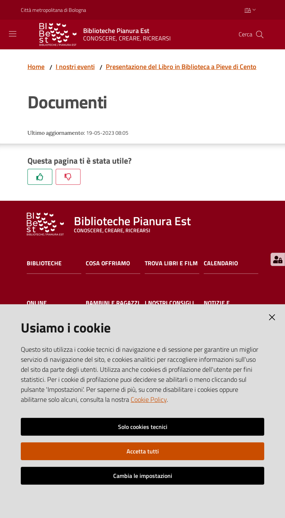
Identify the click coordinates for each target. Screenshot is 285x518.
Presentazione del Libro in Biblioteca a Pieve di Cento (181, 67)
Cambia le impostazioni (142, 475)
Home (36, 67)
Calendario (221, 263)
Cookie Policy (149, 399)
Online (37, 303)
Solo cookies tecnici (142, 426)
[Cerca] (259, 34)
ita (251, 10)
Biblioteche (44, 263)
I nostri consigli (169, 303)
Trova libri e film (171, 263)
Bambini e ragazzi (113, 303)
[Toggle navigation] (12, 33)
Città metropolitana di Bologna (53, 10)
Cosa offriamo (108, 263)
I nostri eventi (75, 67)
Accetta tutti (143, 451)
